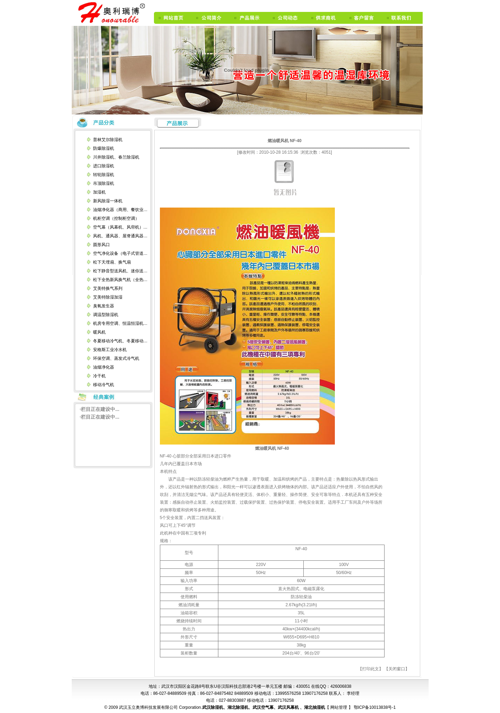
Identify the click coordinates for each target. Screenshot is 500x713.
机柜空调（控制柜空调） (116, 218)
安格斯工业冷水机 (110, 349)
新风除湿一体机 (107, 200)
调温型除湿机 (105, 314)
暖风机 (99, 332)
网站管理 (339, 707)
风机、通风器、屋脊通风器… (120, 235)
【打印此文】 (370, 668)
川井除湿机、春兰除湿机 (116, 157)
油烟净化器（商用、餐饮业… (120, 209)
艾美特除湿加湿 (107, 297)
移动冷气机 (103, 384)
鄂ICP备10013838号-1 (374, 707)
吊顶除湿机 (103, 183)
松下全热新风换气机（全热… (120, 279)
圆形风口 (101, 244)
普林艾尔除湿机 (107, 139)
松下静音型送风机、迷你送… (120, 270)
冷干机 (99, 375)
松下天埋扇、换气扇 (112, 262)
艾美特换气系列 (107, 288)
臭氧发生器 (103, 305)
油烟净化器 (103, 367)
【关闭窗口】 (396, 668)
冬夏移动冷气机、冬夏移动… (120, 340)
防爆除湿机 (103, 148)
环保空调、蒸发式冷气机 (116, 358)
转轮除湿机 (103, 174)
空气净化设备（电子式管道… (120, 253)
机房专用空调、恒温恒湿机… (120, 323)
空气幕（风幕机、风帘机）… (120, 227)
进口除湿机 (103, 165)
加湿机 (99, 192)
